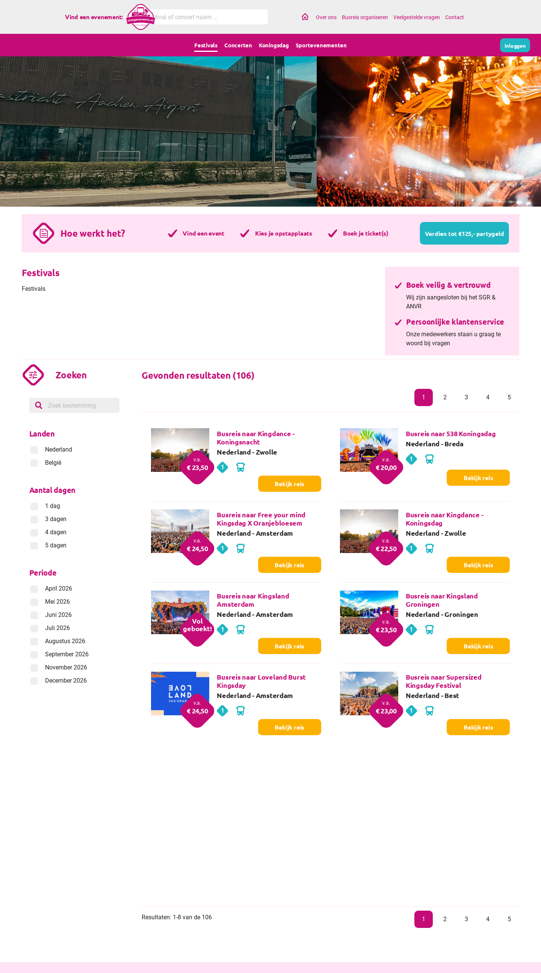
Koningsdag (274, 45)
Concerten (238, 45)
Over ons (326, 17)
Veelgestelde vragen (416, 17)
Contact (454, 17)
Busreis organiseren (365, 17)
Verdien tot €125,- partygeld (464, 233)
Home (305, 17)
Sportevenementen (321, 45)
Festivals (206, 45)
